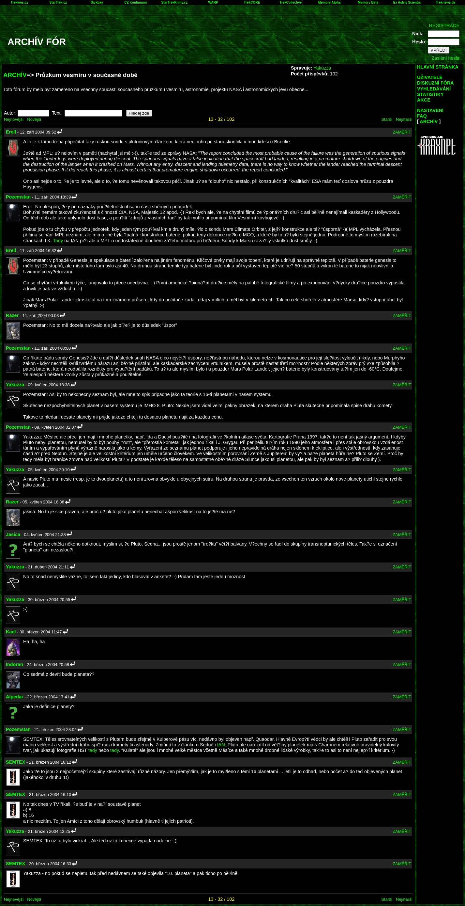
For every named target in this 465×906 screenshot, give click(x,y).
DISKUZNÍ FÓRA (435, 83)
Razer (12, 315)
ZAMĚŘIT (402, 132)
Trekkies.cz (19, 2)
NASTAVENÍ (430, 110)
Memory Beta (368, 2)
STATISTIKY (430, 94)
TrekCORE (252, 2)
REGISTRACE (444, 25)
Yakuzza (322, 68)
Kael (11, 631)
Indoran (14, 664)
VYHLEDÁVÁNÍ (434, 88)
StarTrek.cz (58, 2)
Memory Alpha (329, 2)
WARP (213, 2)
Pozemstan (18, 196)
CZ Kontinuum (135, 2)
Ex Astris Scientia (407, 2)
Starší (386, 119)
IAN (221, 744)
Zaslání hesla (445, 58)
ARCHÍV (15, 75)
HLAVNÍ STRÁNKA (437, 67)
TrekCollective (290, 2)
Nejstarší (404, 119)
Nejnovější (13, 119)
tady (92, 750)
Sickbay (97, 2)
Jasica (13, 534)
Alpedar (14, 696)
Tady (58, 240)
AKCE (423, 100)
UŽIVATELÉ (429, 77)
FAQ (422, 116)
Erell (11, 132)
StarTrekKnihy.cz (174, 2)
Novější (34, 119)
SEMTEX (15, 762)
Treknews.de (446, 2)
